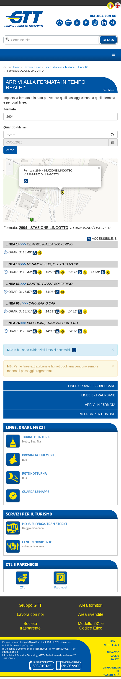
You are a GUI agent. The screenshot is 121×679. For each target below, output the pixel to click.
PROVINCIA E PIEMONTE (68, 457)
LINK (114, 641)
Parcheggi (60, 587)
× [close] (112, 349)
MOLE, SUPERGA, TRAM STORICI (68, 526)
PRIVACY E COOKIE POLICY (113, 656)
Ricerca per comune (97, 414)
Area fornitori (91, 605)
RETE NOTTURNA (68, 475)
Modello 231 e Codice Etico (91, 625)
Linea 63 (83, 67)
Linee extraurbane (98, 395)
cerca (10, 150)
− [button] (9, 171)
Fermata (9, 109)
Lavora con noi (30, 614)
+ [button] (9, 164)
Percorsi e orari (32, 67)
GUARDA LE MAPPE (35, 492)
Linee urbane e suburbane (60, 67)
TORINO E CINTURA (68, 439)
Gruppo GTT (30, 605)
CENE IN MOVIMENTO (68, 544)
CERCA (108, 40)
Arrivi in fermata (100, 404)
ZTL (22, 587)
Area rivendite (90, 614)
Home (16, 67)
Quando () (15, 127)
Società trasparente (30, 625)
